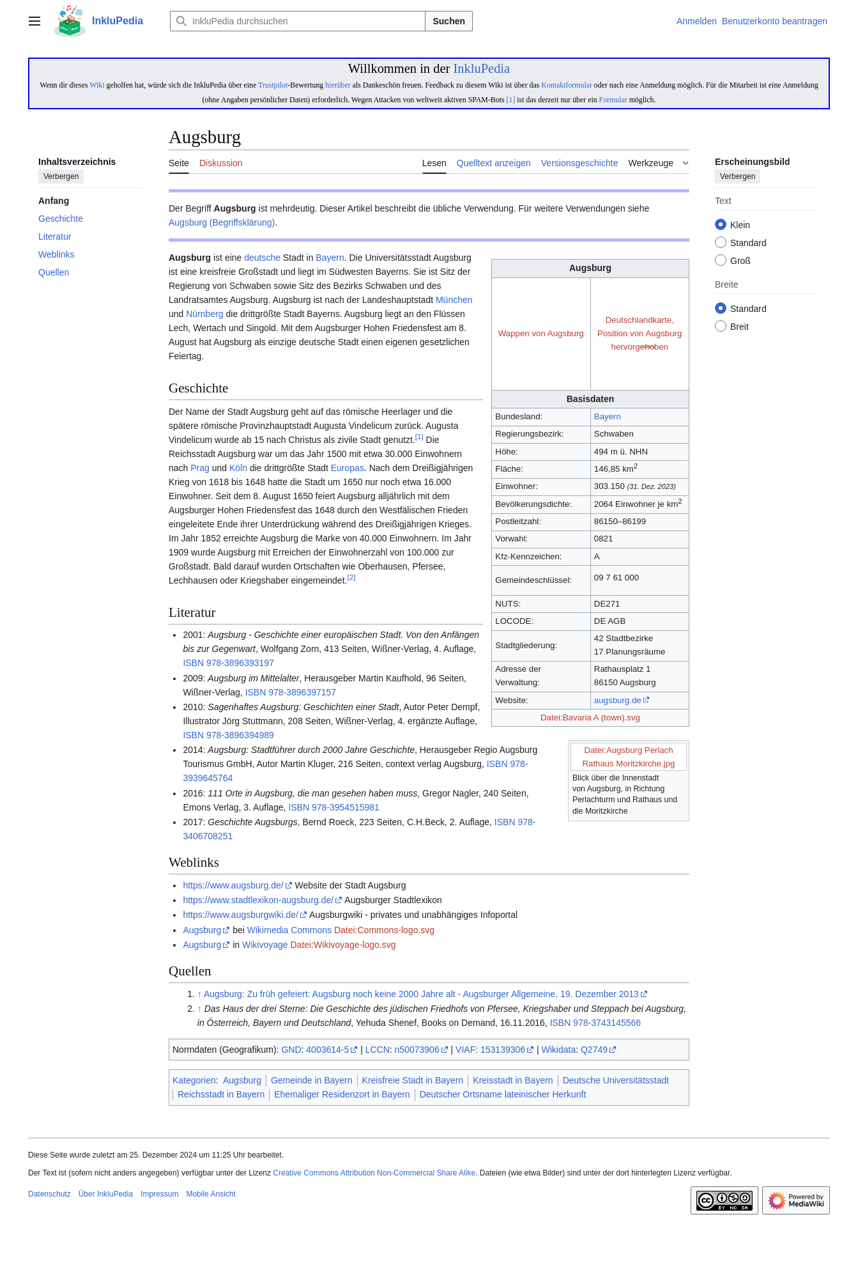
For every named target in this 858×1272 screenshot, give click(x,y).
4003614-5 (327, 1049)
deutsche (262, 257)
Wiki (96, 85)
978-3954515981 (345, 807)
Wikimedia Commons (289, 930)
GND (291, 1049)
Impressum (159, 1194)
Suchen (449, 21)
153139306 (502, 1049)
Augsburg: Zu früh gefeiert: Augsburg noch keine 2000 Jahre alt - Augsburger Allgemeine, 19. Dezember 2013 (421, 994)
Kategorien (194, 1080)
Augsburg (202, 930)
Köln (238, 468)
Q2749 (594, 1049)
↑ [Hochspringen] (199, 994)
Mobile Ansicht (210, 1194)
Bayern (607, 416)
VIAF (465, 1049)
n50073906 (417, 1049)
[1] (511, 99)
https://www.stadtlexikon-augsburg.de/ (258, 900)
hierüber (337, 85)
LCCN (377, 1049)
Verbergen (61, 177)
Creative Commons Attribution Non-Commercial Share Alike (374, 1172)
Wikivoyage (265, 945)
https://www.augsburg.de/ (233, 885)
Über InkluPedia (106, 1194)
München (454, 300)
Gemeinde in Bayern (312, 1080)
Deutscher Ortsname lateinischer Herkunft (503, 1094)
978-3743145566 (607, 1023)
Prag (200, 468)
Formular (613, 99)
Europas (347, 468)
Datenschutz (49, 1194)
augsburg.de (617, 700)
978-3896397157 (302, 692)
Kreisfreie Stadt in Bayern (413, 1080)
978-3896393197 (240, 663)
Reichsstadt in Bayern (221, 1094)
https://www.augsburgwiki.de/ (240, 915)
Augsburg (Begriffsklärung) (222, 222)
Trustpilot (272, 85)
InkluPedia (481, 68)
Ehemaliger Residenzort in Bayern (342, 1094)
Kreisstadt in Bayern (513, 1080)
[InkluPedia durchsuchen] (297, 21)
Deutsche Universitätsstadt (616, 1080)
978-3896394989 (240, 735)
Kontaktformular (566, 85)
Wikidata (559, 1049)
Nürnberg (204, 314)
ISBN (193, 663)
